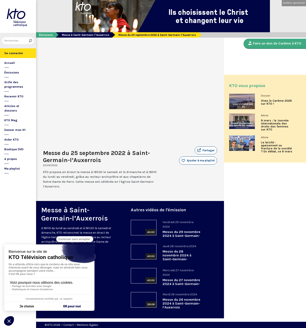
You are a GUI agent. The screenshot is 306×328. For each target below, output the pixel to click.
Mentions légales (87, 324)
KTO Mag (10, 120)
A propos (10, 159)
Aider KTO (11, 139)
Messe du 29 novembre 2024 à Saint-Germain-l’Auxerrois (181, 236)
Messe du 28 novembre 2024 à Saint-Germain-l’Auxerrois (177, 257)
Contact (68, 324)
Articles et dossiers (11, 108)
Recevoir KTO (13, 96)
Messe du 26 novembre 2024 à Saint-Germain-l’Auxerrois (181, 303)
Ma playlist (12, 168)
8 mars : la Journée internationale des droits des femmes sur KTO (275, 125)
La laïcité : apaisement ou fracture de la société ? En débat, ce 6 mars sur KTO (276, 148)
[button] (206, 150)
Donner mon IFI (15, 130)
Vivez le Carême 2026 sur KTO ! (276, 102)
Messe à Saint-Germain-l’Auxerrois (85, 35)
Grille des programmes (13, 84)
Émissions (11, 72)
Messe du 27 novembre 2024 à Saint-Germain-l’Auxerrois (181, 284)
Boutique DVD (13, 149)
